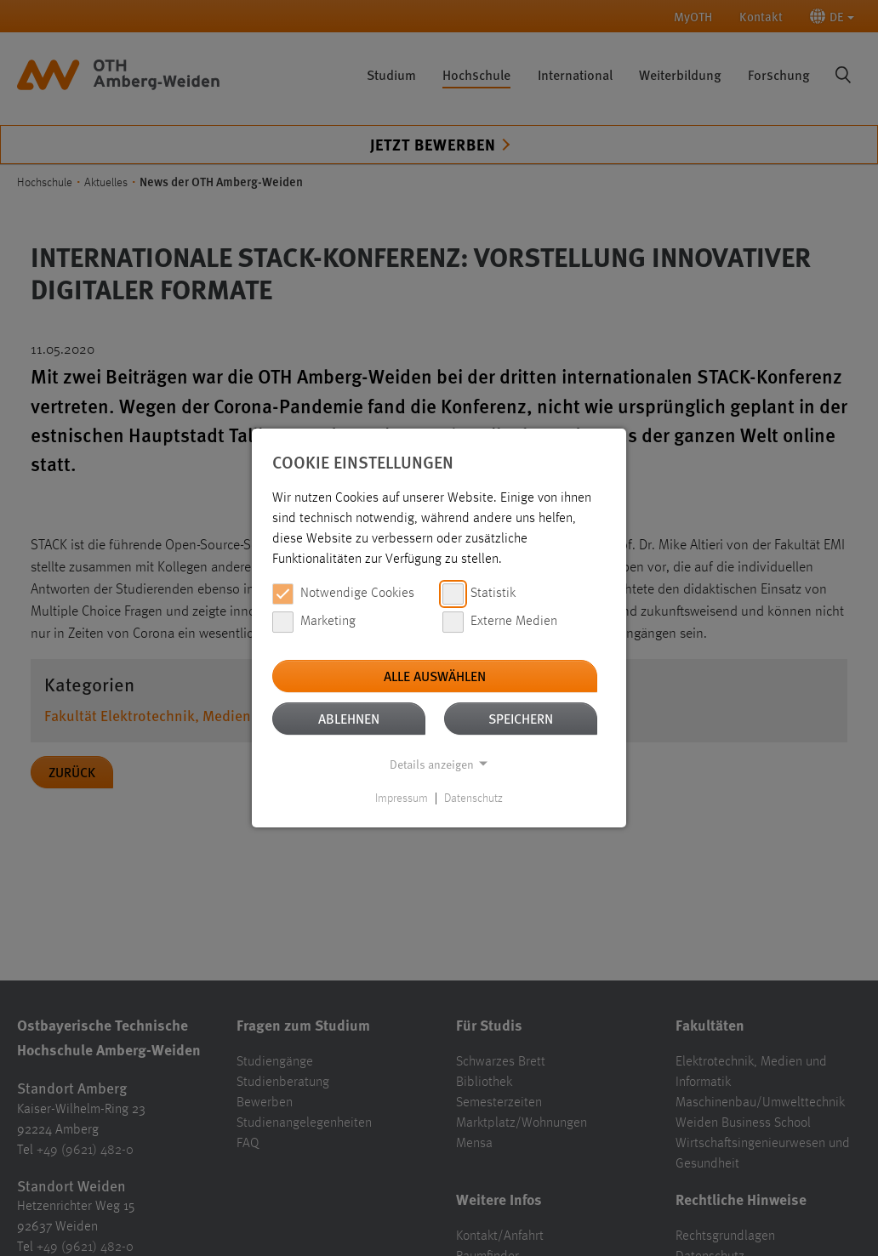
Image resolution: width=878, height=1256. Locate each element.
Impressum (401, 798)
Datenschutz (473, 798)
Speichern (520, 718)
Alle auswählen (435, 675)
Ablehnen (348, 718)
